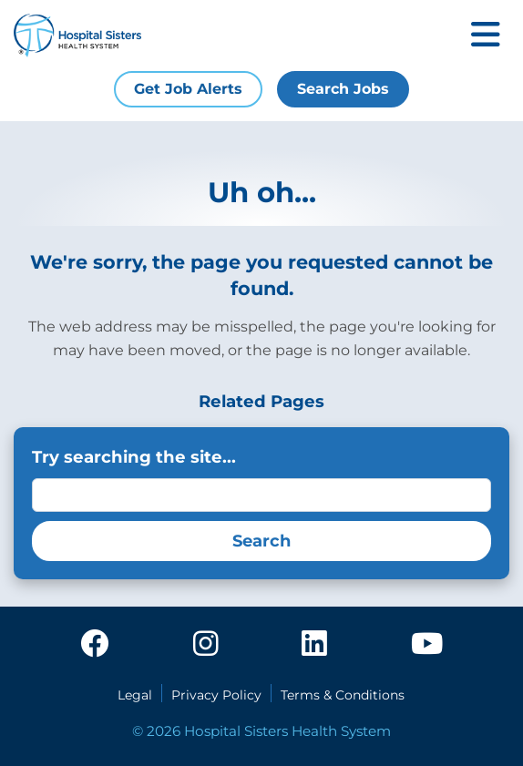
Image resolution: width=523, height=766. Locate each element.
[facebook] (94, 644)
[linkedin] (314, 644)
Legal (135, 695)
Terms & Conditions (343, 695)
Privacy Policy (216, 695)
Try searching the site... (134, 456)
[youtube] (427, 644)
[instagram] (206, 644)
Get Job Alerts (188, 88)
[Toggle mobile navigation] (485, 36)
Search (261, 541)
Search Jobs (343, 88)
